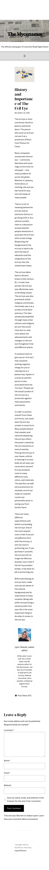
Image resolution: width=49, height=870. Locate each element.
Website (7, 785)
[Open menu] (24, 56)
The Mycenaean (24, 34)
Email (7, 772)
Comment (9, 730)
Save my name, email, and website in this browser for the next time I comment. (25, 799)
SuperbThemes (21, 850)
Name (7, 760)
